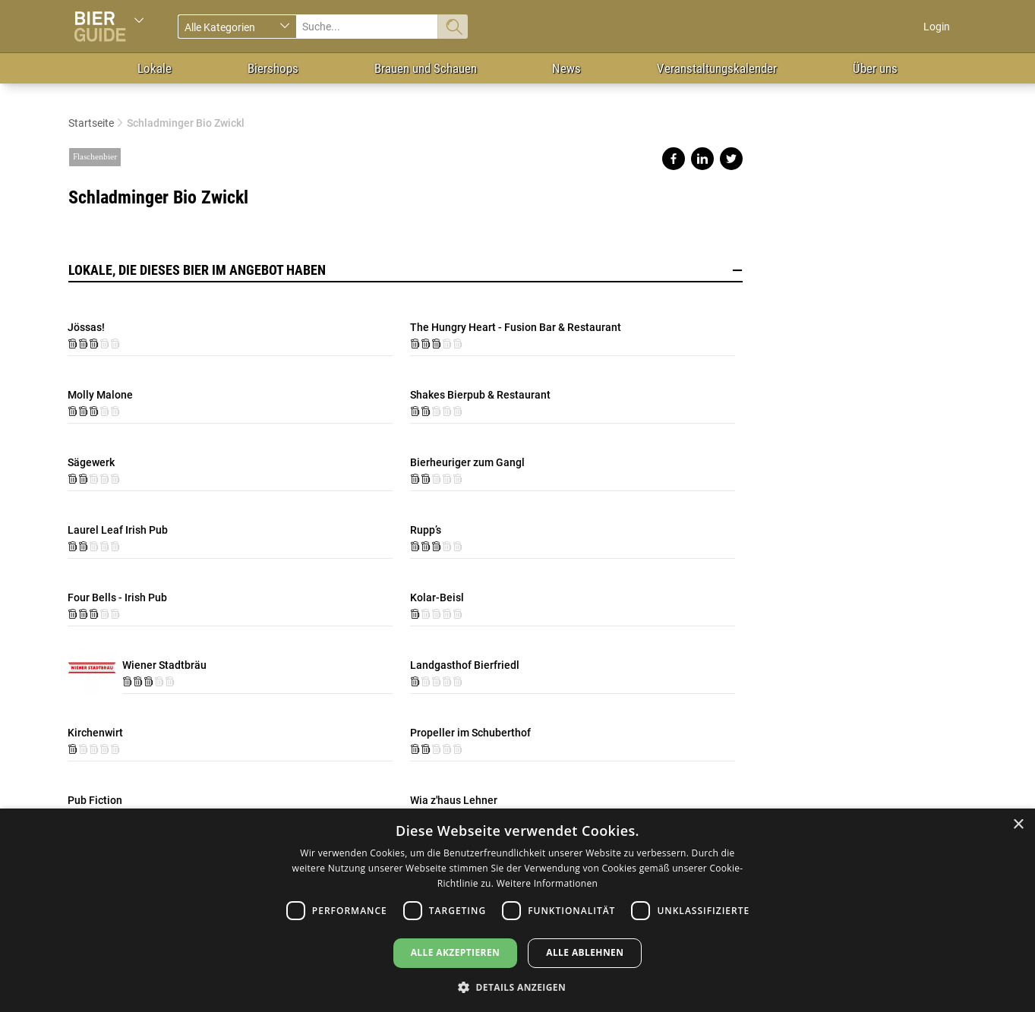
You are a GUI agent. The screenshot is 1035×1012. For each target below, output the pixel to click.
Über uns (875, 68)
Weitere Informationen (547, 883)
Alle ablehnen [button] (584, 952)
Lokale (154, 68)
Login (936, 26)
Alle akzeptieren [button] (455, 952)
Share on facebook (673, 158)
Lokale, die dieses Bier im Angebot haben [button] (405, 270)
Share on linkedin (702, 158)
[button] (517, 986)
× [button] (1018, 825)
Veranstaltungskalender (717, 68)
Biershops (273, 68)
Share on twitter (731, 158)
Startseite (91, 123)
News (566, 68)
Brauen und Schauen (425, 68)
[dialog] (517, 910)
